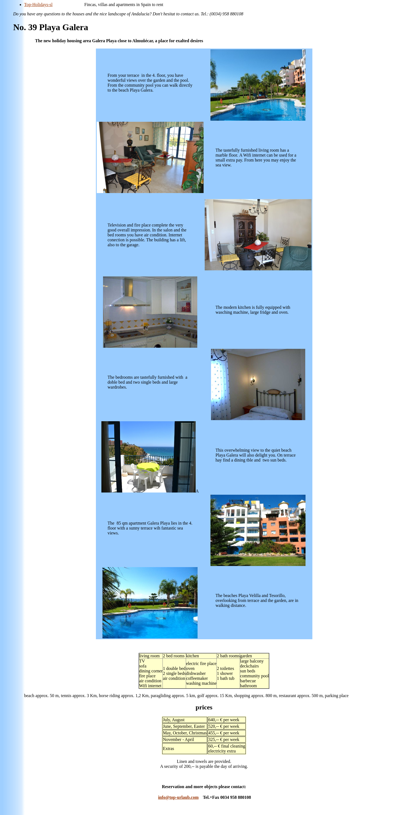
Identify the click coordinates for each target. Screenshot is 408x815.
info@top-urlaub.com (178, 797)
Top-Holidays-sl (38, 4)
